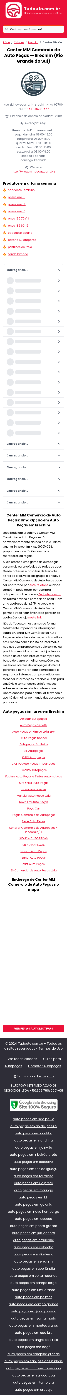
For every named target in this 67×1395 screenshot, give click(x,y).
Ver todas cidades (22, 1059)
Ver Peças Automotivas (33, 1028)
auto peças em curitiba (33, 1133)
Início (6, 42)
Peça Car (33, 808)
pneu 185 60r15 (18, 226)
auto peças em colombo (33, 1247)
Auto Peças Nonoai (34, 738)
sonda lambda (18, 254)
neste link (35, 617)
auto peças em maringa (33, 1190)
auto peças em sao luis (33, 1332)
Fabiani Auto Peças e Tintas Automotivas (33, 776)
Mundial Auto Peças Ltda (34, 796)
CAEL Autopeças (33, 757)
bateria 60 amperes (22, 240)
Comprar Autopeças (44, 1066)
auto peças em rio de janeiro (33, 1126)
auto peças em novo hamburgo (33, 1211)
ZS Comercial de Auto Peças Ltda (34, 870)
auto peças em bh (33, 1197)
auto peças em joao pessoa (33, 1311)
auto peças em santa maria (33, 1318)
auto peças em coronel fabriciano (33, 1368)
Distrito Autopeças (34, 770)
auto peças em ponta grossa (33, 1226)
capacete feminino (21, 190)
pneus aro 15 (16, 211)
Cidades (19, 42)
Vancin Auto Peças (34, 851)
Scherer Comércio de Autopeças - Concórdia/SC (33, 830)
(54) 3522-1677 (38, 109)
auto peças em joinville (33, 1147)
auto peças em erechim (33, 1261)
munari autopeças (33, 789)
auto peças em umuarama (33, 1290)
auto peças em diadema (33, 1254)
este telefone (38, 585)
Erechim (33, 42)
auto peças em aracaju (33, 1389)
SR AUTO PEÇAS (34, 845)
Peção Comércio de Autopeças (33, 815)
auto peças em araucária (33, 1240)
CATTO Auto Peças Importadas (33, 764)
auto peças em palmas (33, 1297)
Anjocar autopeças (33, 719)
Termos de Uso (50, 1048)
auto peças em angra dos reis (33, 1339)
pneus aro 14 (17, 204)
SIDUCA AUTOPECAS (33, 838)
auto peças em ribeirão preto (33, 1154)
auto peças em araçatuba (33, 1375)
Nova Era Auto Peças (33, 802)
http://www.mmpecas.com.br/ (33, 171)
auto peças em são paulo (33, 1119)
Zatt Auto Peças (33, 864)
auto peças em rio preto (33, 1183)
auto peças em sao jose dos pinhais (33, 1361)
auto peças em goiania (33, 1204)
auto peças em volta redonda (33, 1275)
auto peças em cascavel (33, 1161)
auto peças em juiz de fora (33, 1233)
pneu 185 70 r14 (18, 218)
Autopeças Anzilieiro (33, 744)
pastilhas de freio (20, 247)
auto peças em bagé (33, 1347)
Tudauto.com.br (42, 9)
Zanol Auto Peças (33, 858)
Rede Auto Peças (33, 821)
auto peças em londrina (33, 1140)
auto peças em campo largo (33, 1283)
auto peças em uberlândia (33, 1268)
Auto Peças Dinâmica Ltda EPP (33, 732)
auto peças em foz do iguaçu (33, 1169)
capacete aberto (20, 233)
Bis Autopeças (33, 751)
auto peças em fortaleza (33, 1176)
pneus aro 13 (16, 197)
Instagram (45, 1076)
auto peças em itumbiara (33, 1382)
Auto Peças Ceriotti (33, 725)
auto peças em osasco (33, 1218)
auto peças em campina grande (34, 1354)
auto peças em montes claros (33, 1325)
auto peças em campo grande (33, 1304)
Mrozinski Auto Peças (33, 783)
